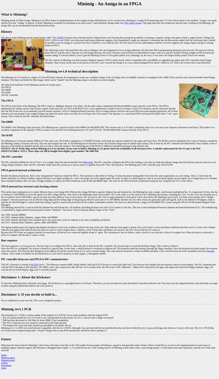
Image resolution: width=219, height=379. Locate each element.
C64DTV (61, 37)
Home (4, 355)
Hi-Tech (34, 264)
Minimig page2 (8, 360)
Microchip (88, 162)
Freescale (210, 251)
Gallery (4, 363)
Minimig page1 (8, 358)
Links (3, 368)
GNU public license (133, 23)
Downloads (6, 365)
